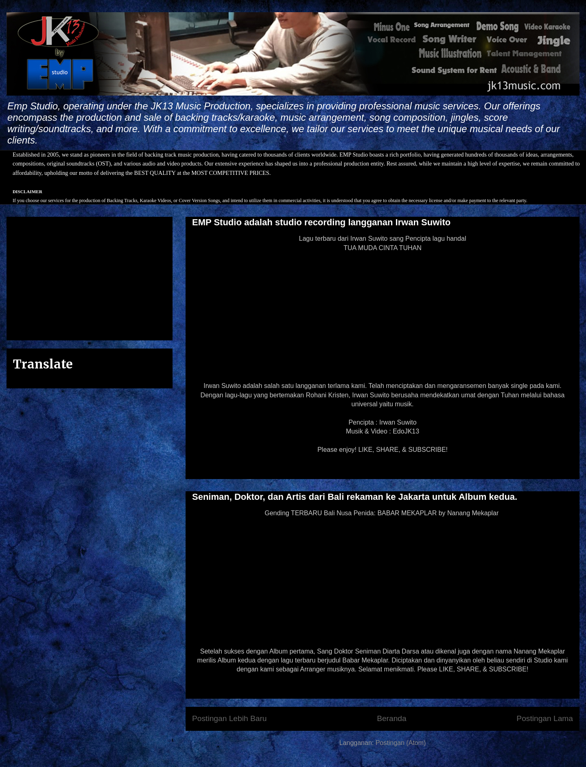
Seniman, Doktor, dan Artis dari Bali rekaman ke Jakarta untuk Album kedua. (354, 497)
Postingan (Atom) (401, 742)
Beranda (392, 718)
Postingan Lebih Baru (229, 718)
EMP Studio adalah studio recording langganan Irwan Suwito (321, 222)
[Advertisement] (89, 277)
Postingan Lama (544, 718)
